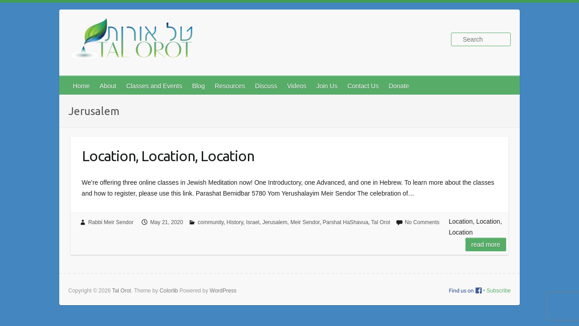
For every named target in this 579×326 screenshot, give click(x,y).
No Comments (422, 222)
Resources (230, 86)
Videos (297, 86)
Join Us (326, 86)
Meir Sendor (305, 222)
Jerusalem (274, 222)
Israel (252, 222)
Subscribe (499, 291)
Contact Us (363, 86)
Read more (485, 244)
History (235, 222)
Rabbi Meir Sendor (110, 222)
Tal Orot (380, 222)
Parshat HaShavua (345, 222)
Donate (399, 86)
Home (81, 86)
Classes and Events (154, 86)
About (108, 86)
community (210, 222)
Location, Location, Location (168, 156)
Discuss (266, 86)
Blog (198, 86)
